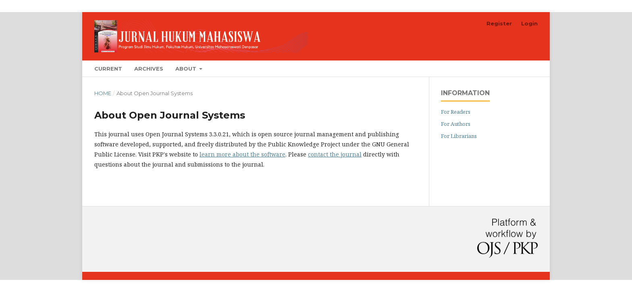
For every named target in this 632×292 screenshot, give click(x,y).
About (186, 68)
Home (102, 93)
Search (519, 68)
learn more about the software (242, 154)
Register (499, 23)
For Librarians (459, 136)
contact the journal (335, 154)
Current (108, 68)
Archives (148, 68)
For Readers (455, 111)
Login (529, 23)
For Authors (455, 123)
